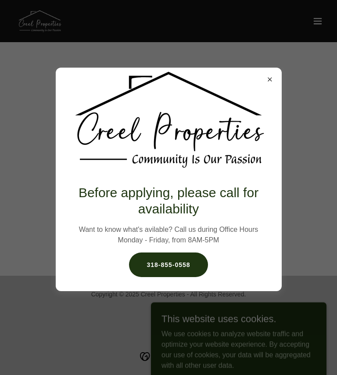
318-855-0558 (168, 264)
